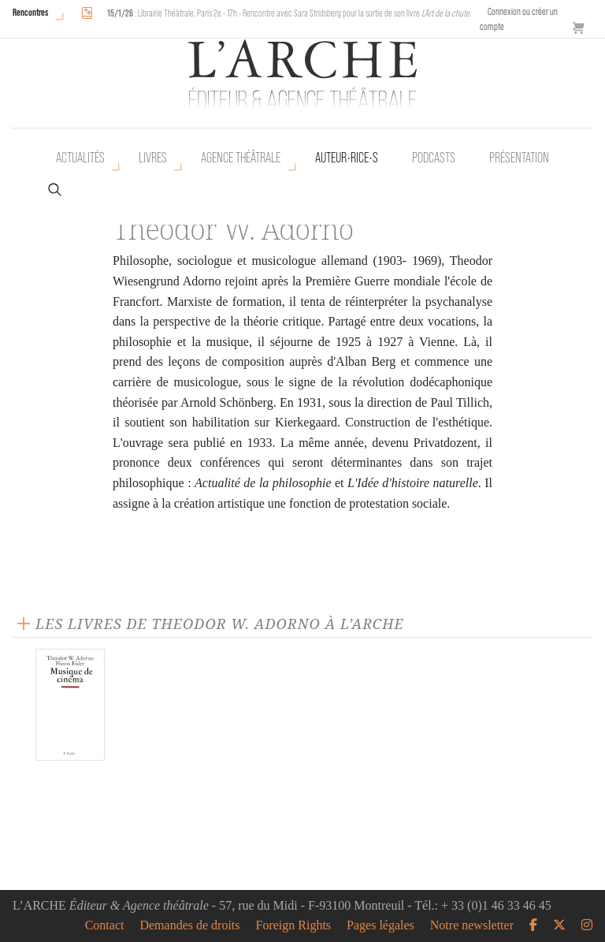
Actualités (80, 158)
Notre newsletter (472, 925)
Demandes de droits (189, 925)
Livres (153, 158)
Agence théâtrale (240, 158)
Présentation (519, 158)
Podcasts (433, 158)
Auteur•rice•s (346, 158)
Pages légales (380, 925)
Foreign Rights (294, 925)
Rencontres (30, 12)
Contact (104, 925)
